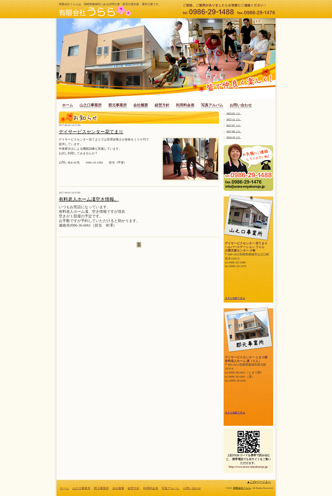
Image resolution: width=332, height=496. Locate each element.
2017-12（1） (233, 119)
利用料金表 (185, 105)
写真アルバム (212, 105)
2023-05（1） (233, 113)
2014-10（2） (233, 137)
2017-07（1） (233, 125)
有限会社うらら (242, 488)
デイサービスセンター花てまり (91, 131)
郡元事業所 (117, 105)
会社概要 (140, 105)
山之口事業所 (91, 105)
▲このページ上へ (259, 482)
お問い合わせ (241, 105)
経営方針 (162, 105)
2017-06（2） (233, 131)
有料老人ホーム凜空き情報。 (89, 199)
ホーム (67, 105)
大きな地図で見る (235, 298)
